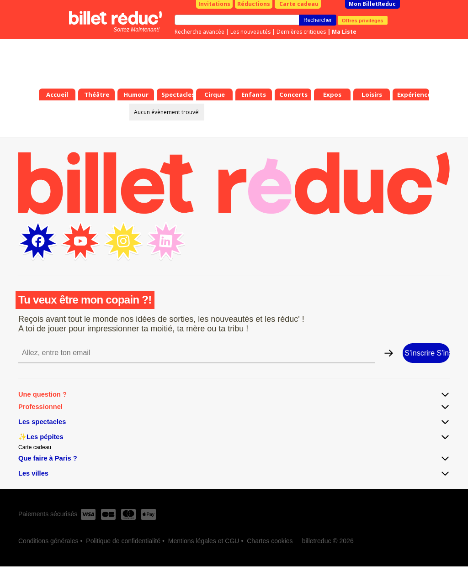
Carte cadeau (299, 4)
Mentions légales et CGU (203, 541)
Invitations (214, 4)
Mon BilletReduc (372, 4)
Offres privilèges (362, 20)
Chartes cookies (269, 541)
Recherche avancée (199, 32)
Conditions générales (48, 541)
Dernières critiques (301, 32)
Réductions (253, 4)
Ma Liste (344, 32)
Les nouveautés (250, 32)
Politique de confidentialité (123, 541)
